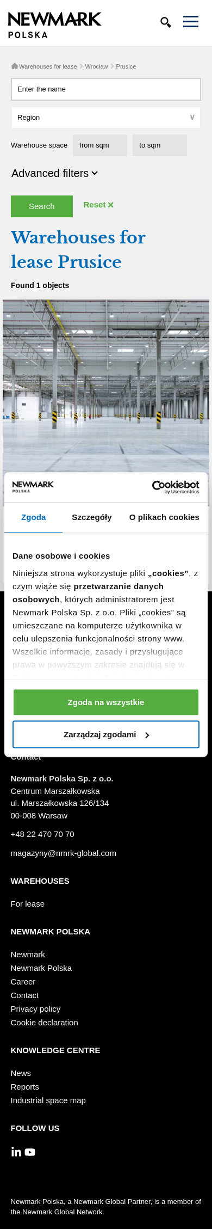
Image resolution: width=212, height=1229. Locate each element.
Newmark (28, 954)
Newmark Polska (41, 968)
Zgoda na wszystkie (106, 702)
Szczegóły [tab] (91, 517)
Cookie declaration (44, 1022)
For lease (28, 903)
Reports (25, 1086)
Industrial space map (48, 1100)
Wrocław (96, 66)
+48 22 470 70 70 (42, 834)
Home (14, 66)
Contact (25, 995)
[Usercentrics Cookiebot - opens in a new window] (152, 487)
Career (23, 981)
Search (42, 206)
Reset (95, 204)
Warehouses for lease (48, 66)
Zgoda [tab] (33, 517)
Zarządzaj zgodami (106, 734)
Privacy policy (36, 1008)
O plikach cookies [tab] (164, 517)
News (21, 1073)
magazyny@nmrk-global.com (63, 853)
